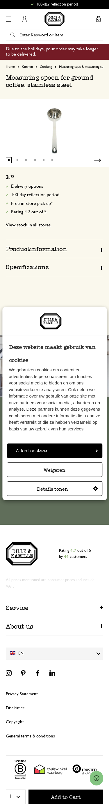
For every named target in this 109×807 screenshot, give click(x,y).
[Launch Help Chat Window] (96, 778)
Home (10, 66)
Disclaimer (15, 708)
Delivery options (27, 186)
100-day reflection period (35, 194)
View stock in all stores (28, 225)
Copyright (15, 722)
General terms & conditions (30, 736)
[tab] (54, 249)
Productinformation (36, 249)
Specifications (27, 267)
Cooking (46, 66)
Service (17, 607)
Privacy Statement (22, 694)
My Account (24, 19)
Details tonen (67, 489)
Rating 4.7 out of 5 (29, 212)
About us (19, 626)
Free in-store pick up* (32, 203)
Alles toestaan (57, 450)
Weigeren (54, 470)
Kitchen (27, 66)
